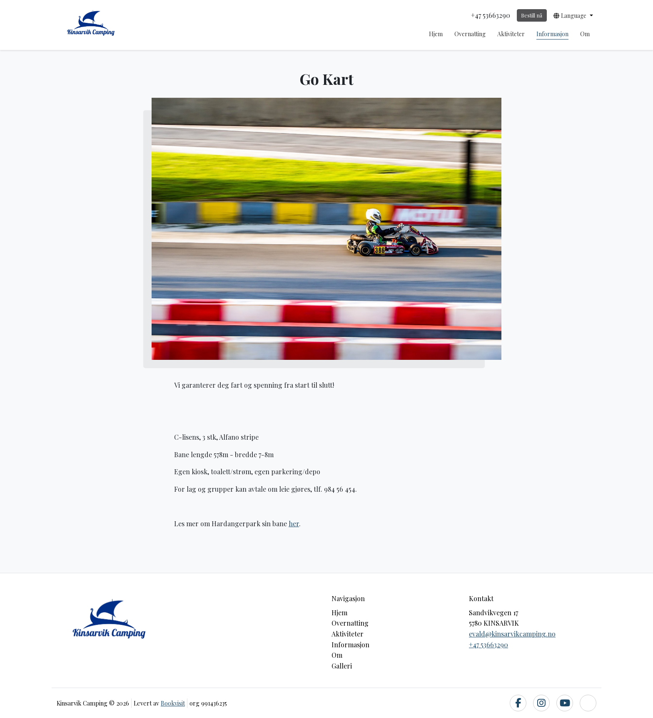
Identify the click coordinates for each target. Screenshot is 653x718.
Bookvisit (173, 703)
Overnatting (470, 34)
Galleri (341, 665)
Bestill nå (531, 15)
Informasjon (552, 34)
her (294, 523)
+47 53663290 (488, 644)
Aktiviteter (511, 34)
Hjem (436, 34)
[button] (573, 15)
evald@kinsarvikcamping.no (512, 633)
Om (585, 34)
